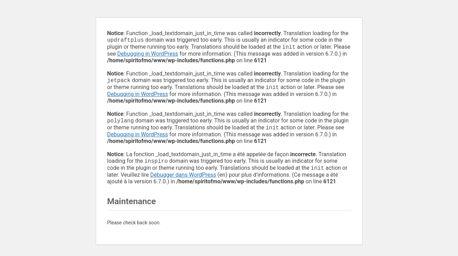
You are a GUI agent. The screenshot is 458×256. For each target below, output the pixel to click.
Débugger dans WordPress (183, 180)
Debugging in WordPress (147, 55)
